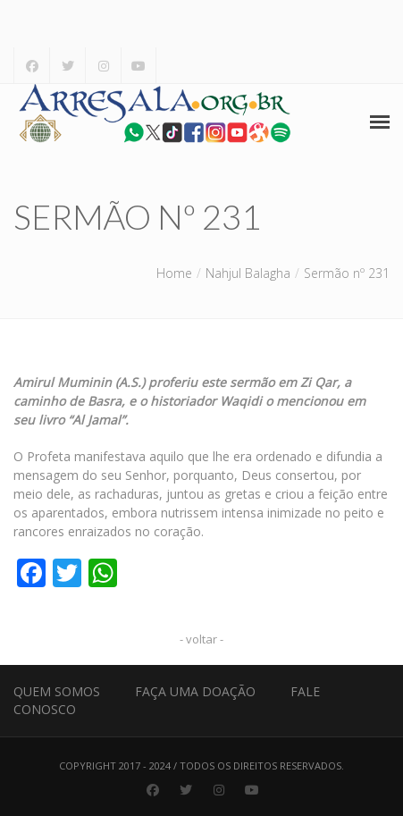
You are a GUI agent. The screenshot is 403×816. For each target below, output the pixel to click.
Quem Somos (56, 691)
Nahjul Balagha (248, 273)
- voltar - (201, 639)
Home (174, 273)
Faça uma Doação (195, 691)
